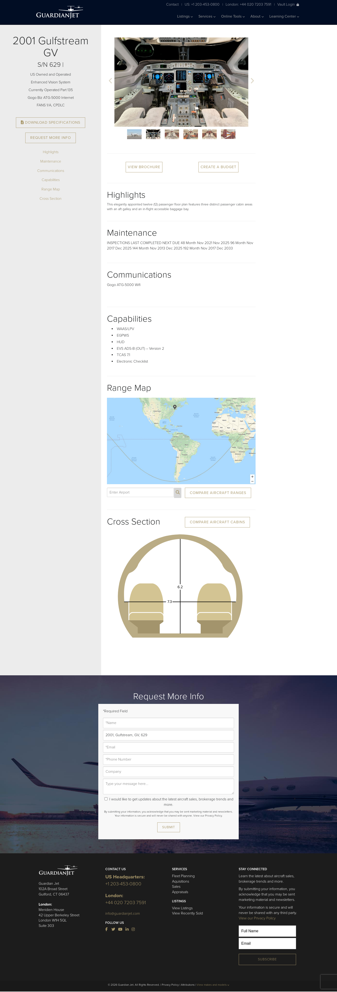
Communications (50, 170)
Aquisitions (180, 881)
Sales (176, 886)
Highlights (51, 152)
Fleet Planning (183, 876)
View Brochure (144, 167)
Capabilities (51, 180)
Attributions (188, 984)
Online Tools (233, 16)
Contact (172, 4)
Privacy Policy (170, 984)
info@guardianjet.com (122, 913)
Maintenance (50, 161)
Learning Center (284, 16)
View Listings (182, 908)
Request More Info (50, 137)
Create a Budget (218, 167)
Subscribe (267, 959)
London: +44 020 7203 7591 (248, 4)
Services (207, 16)
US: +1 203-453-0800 (202, 4)
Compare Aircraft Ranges (218, 492)
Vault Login (288, 4)
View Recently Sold (187, 913)
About (257, 16)
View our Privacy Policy (257, 918)
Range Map (50, 189)
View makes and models (213, 984)
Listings (185, 16)
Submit (168, 827)
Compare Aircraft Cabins (217, 522)
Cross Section (51, 198)
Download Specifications (50, 122)
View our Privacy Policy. (208, 815)
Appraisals (180, 892)
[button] (110, 81)
